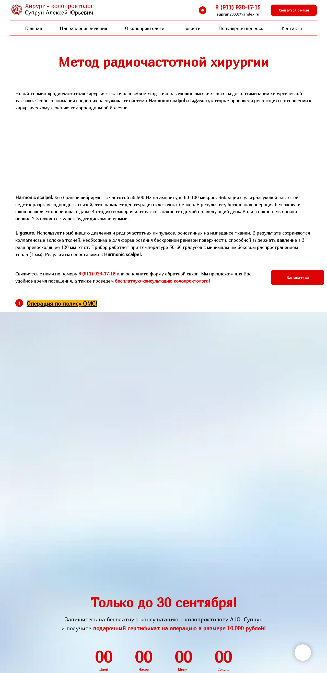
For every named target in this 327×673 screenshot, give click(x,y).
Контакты (292, 28)
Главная (33, 28)
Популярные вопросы (241, 28)
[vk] (202, 10)
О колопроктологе (144, 28)
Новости (191, 28)
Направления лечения (83, 28)
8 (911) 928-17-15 (96, 273)
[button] (294, 10)
